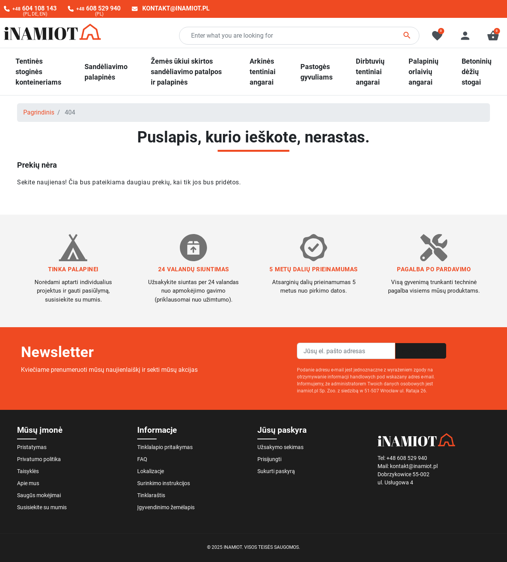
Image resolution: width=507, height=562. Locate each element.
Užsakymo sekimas (280, 447)
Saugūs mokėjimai (39, 495)
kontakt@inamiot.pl (176, 8)
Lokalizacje (150, 471)
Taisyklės (28, 471)
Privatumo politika (39, 459)
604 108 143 (34, 8)
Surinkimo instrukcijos (163, 483)
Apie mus (28, 483)
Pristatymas (32, 447)
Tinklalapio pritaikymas (165, 447)
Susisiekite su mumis (42, 507)
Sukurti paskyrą (276, 471)
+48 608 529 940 (406, 458)
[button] (493, 36)
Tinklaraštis (151, 495)
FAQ (142, 459)
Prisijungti (269, 459)
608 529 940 (98, 8)
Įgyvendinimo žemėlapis (166, 507)
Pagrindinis (38, 112)
